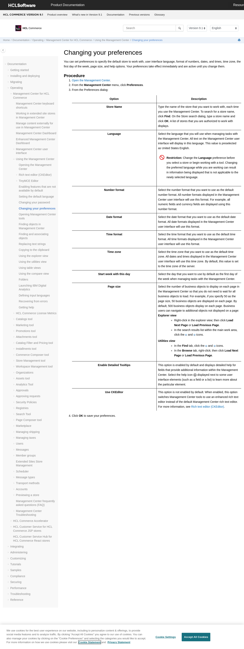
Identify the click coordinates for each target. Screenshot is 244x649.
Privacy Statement (118, 644)
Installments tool (26, 348)
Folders (23, 279)
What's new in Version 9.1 (87, 14)
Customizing (18, 558)
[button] (5, 64)
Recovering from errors (33, 301)
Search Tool (23, 414)
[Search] (180, 28)
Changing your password (34, 202)
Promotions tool (25, 331)
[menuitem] (57, 14)
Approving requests (28, 396)
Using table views (30, 267)
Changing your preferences (147, 40)
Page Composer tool (29, 420)
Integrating (17, 546)
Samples (15, 570)
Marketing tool (25, 325)
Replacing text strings (32, 244)
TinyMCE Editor (29, 180)
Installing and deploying (25, 75)
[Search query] (153, 28)
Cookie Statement (90, 644)
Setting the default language (36, 196)
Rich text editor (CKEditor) (35, 174)
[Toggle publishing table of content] (3, 50)
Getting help (26, 307)
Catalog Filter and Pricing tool (34, 342)
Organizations (24, 372)
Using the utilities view (33, 261)
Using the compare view (34, 273)
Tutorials (15, 564)
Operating (37, 40)
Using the (112, 40)
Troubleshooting (20, 594)
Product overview (57, 14)
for (69, 40)
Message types (25, 477)
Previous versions (139, 14)
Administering (18, 552)
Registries (22, 408)
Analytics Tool (24, 384)
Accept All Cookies (196, 638)
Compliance (17, 576)
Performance (18, 588)
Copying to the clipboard (34, 249)
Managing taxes (26, 437)
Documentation (115, 14)
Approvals (22, 390)
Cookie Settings (165, 638)
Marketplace (23, 425)
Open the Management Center (91, 80)
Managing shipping (28, 431)
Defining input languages (34, 295)
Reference (16, 599)
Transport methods (28, 483)
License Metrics (36, 313)
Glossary (159, 14)
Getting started (19, 70)
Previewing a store (27, 495)
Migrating (16, 82)
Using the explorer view (33, 256)
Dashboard (36, 133)
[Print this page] (239, 40)
